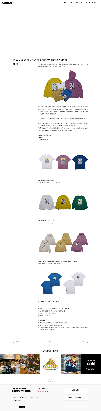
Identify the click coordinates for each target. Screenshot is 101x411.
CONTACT (31, 397)
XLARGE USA (44, 391)
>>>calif (40, 137)
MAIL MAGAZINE (23, 397)
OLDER (84, 342)
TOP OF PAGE (50, 381)
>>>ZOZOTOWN (43, 140)
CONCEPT (15, 397)
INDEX (50, 342)
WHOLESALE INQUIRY (17, 400)
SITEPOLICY (38, 397)
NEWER (17, 342)
